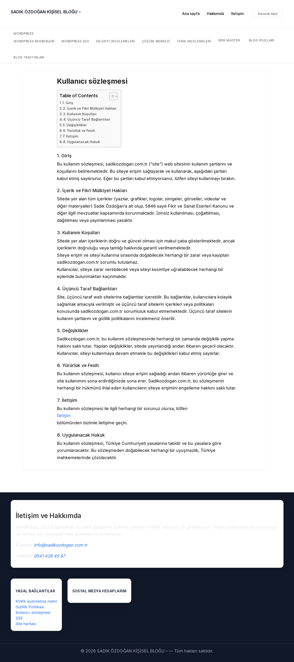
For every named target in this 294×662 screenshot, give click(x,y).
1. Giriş (67, 103)
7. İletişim (70, 136)
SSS (19, 618)
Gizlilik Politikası (30, 606)
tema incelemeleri (194, 41)
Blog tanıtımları (29, 57)
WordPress (24, 33)
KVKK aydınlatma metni (36, 601)
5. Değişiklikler (75, 125)
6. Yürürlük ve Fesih (79, 131)
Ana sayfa (191, 13)
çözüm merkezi (156, 41)
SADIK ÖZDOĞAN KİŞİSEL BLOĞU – (46, 11)
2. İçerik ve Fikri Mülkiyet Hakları (89, 108)
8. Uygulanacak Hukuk (81, 142)
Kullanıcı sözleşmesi (33, 612)
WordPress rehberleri (34, 41)
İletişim (237, 13)
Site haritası (26, 623)
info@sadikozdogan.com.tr (60, 545)
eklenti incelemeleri (116, 41)
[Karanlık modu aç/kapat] (267, 14)
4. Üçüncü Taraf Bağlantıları (86, 119)
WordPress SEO (76, 41)
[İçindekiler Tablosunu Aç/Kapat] (111, 96)
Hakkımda (215, 13)
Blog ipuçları (261, 40)
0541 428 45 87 (49, 556)
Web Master (229, 40)
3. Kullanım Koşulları (79, 114)
